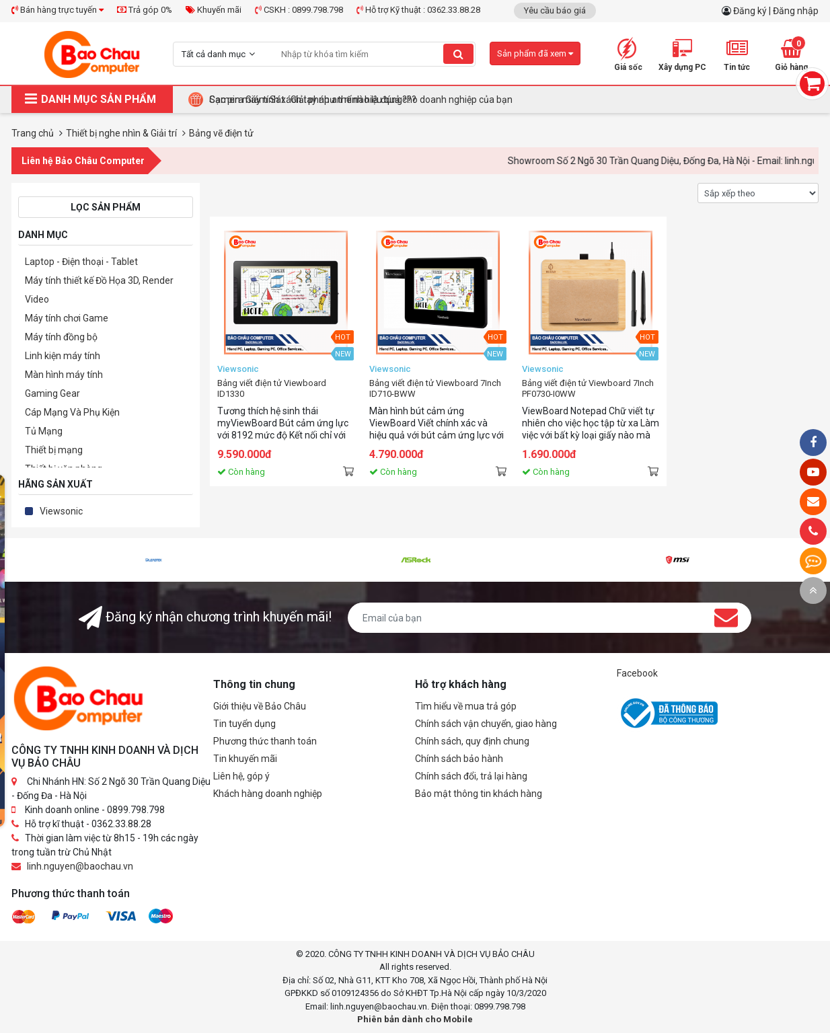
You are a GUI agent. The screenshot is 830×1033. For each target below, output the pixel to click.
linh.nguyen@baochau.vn (80, 866)
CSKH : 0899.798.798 (299, 10)
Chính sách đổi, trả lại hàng (471, 776)
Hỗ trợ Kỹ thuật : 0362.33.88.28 (418, 10)
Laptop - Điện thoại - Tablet (81, 261)
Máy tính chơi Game (66, 318)
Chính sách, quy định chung (472, 741)
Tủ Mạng (44, 431)
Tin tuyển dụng (244, 723)
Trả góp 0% (144, 10)
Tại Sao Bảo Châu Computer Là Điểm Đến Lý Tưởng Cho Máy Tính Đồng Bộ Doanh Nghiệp (395, 99)
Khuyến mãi (213, 10)
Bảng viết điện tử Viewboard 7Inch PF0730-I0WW (588, 388)
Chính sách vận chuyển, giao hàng (486, 723)
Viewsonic (61, 511)
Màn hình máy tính (64, 374)
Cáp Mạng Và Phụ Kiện (72, 412)
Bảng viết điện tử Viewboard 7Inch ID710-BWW (435, 388)
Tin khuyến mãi (245, 758)
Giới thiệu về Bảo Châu (259, 706)
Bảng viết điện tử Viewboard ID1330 (271, 388)
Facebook (637, 673)
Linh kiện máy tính (62, 355)
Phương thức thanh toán (265, 741)
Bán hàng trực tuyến (57, 10)
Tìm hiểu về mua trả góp (466, 706)
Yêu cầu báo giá (555, 10)
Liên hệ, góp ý (241, 776)
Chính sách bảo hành (459, 758)
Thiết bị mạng (54, 450)
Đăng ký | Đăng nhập (776, 10)
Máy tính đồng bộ (61, 337)
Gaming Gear (52, 393)
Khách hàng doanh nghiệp (267, 793)
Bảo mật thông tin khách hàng (478, 793)
